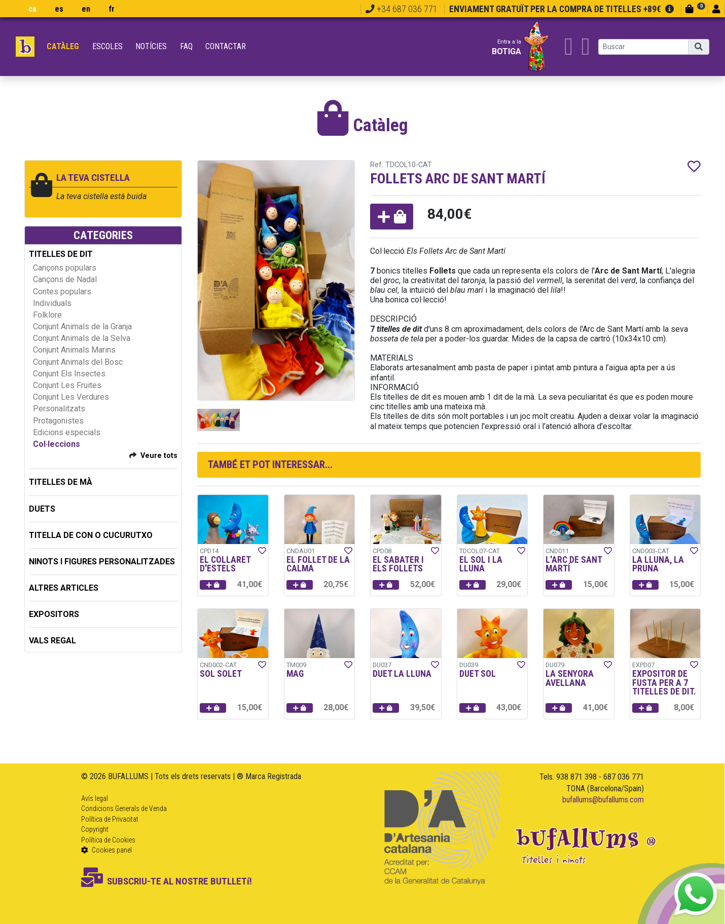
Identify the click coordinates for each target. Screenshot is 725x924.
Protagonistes (58, 421)
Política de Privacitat (109, 819)
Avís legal (94, 798)
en (86, 9)
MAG (295, 674)
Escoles (107, 46)
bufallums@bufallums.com (603, 799)
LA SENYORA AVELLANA (570, 678)
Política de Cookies (108, 840)
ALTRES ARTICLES (63, 588)
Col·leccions (56, 444)
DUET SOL (477, 674)
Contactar (225, 46)
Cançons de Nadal (65, 279)
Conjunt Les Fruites (67, 385)
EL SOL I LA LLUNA (480, 564)
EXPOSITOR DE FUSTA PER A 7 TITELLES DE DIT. (664, 683)
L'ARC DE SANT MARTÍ (574, 564)
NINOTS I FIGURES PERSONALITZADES (102, 561)
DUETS (42, 509)
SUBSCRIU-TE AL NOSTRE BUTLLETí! (166, 881)
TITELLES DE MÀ (60, 482)
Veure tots (158, 455)
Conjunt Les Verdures (71, 397)
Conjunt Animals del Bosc (78, 362)
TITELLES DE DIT (61, 254)
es (59, 9)
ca (32, 9)
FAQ (186, 46)
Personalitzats (59, 408)
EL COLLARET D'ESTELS (225, 564)
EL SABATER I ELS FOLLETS (398, 564)
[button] (391, 216)
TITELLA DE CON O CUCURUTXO (91, 535)
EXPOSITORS (54, 614)
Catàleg (63, 46)
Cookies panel (106, 850)
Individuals (52, 303)
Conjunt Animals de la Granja (82, 326)
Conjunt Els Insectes (69, 373)
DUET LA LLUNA (402, 674)
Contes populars (62, 291)
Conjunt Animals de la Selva (81, 338)
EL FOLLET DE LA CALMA (318, 564)
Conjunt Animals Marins (74, 350)
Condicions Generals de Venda (124, 808)
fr (111, 9)
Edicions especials (66, 432)
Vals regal (52, 640)
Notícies (151, 46)
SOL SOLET (221, 674)
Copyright (94, 829)
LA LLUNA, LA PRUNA (658, 564)
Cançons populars (64, 268)
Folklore (47, 315)
